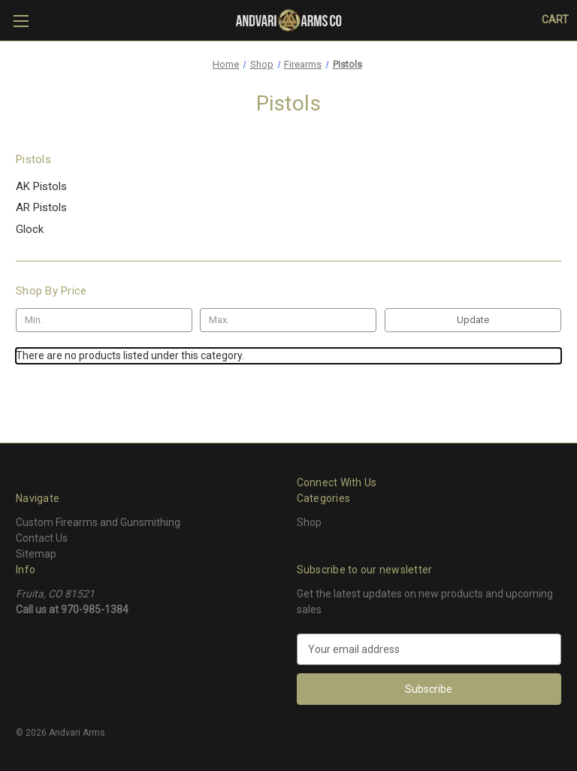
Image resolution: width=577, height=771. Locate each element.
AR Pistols (41, 207)
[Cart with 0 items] (555, 20)
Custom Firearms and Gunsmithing (98, 522)
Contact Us (42, 538)
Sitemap (36, 554)
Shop (309, 522)
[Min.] (104, 320)
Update (473, 319)
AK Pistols (41, 186)
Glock (30, 229)
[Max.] (288, 320)
